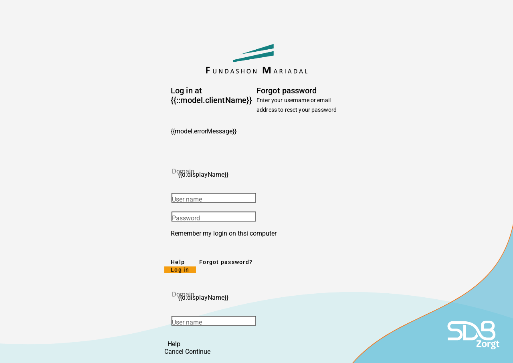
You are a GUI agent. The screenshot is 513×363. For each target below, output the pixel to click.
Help (178, 262)
